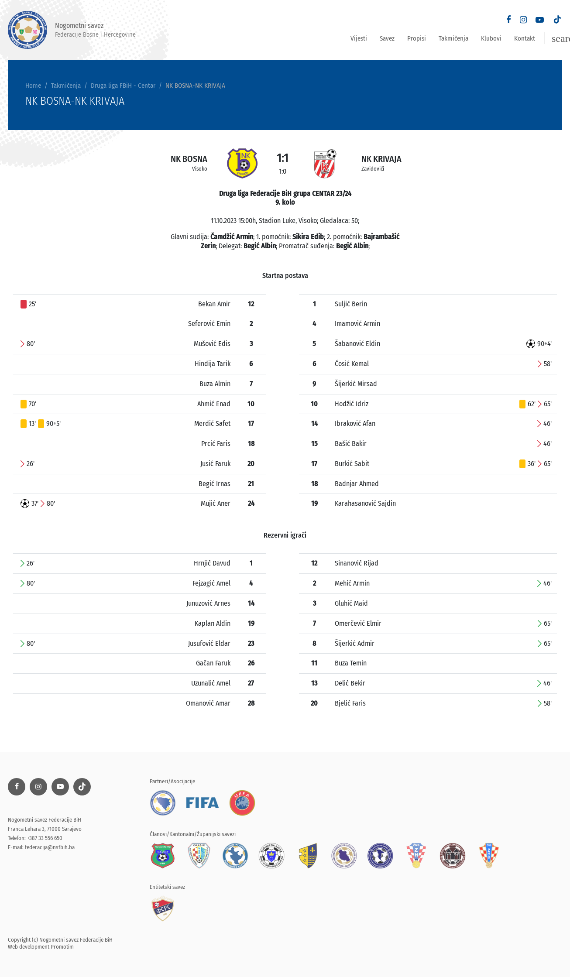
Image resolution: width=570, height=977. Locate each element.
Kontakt (524, 38)
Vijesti (358, 38)
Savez (387, 38)
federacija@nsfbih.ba (50, 847)
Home (33, 85)
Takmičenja (453, 38)
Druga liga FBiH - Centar (123, 85)
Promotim (62, 946)
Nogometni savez (72, 30)
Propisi (416, 38)
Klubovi (491, 38)
